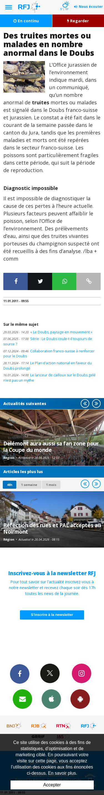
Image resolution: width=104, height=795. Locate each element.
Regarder (78, 20)
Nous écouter (91, 6)
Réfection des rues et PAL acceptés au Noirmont (52, 528)
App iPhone (51, 698)
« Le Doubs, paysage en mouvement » (47, 332)
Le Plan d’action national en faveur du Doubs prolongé (47, 366)
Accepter (52, 784)
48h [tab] (9, 485)
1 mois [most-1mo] (51, 485)
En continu (26, 20)
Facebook (19, 673)
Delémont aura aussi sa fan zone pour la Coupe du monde (51, 446)
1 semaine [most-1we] (29, 485)
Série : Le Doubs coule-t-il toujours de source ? (47, 341)
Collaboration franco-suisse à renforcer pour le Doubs (49, 354)
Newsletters (22, 698)
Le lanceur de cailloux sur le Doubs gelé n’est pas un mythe (49, 378)
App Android (80, 698)
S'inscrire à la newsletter (52, 615)
